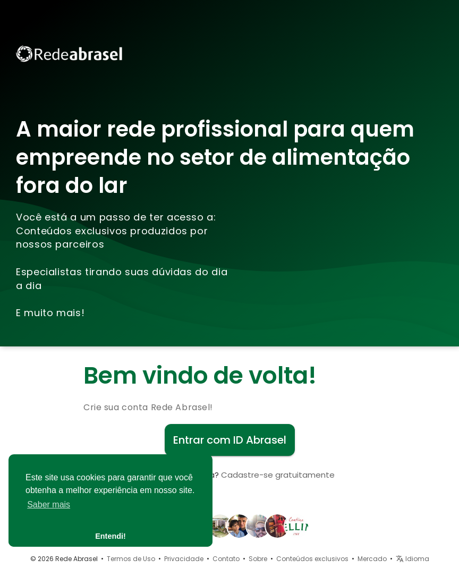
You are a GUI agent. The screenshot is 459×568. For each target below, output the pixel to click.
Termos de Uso (131, 558)
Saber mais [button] (48, 504)
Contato (226, 558)
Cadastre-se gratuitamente (278, 474)
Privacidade (183, 558)
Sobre (258, 558)
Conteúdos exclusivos (312, 558)
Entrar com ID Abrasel (229, 440)
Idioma (412, 558)
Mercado (372, 558)
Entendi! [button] (110, 536)
